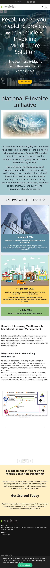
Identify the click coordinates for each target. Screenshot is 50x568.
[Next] (44, 427)
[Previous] (5, 427)
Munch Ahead (25, 565)
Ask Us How (25, 82)
